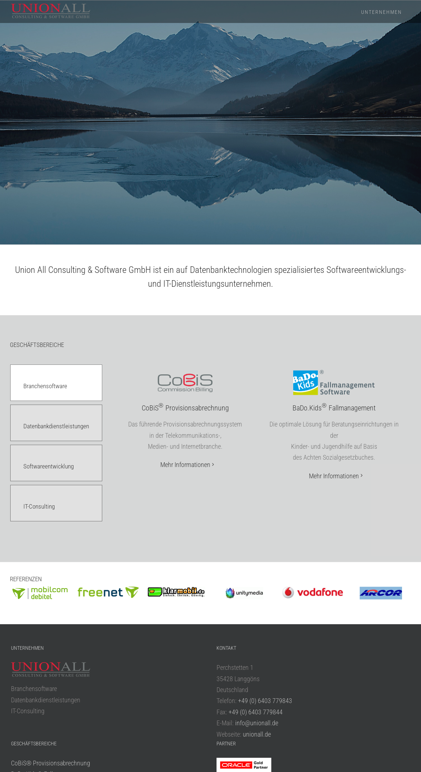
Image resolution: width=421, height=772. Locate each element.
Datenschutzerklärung (212, 756)
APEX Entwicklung (34, 715)
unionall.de (257, 653)
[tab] (56, 382)
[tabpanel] (259, 454)
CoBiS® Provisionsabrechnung (50, 682)
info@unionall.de (256, 642)
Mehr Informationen (185, 464)
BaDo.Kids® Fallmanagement (49, 693)
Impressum (181, 756)
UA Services (26, 704)
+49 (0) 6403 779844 (256, 631)
